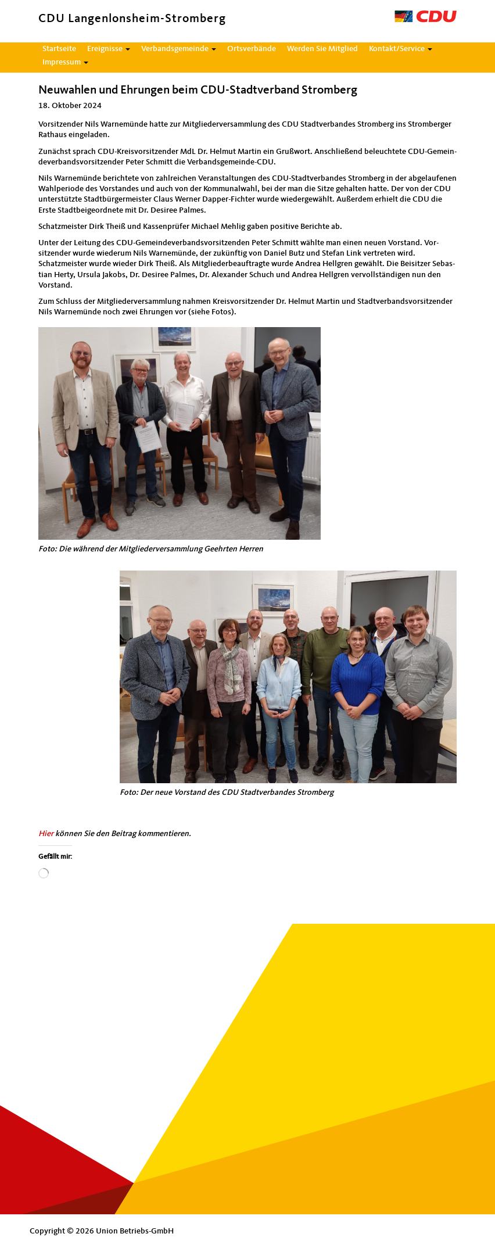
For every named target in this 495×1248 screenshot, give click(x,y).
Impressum (65, 62)
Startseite (59, 49)
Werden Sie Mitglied (322, 49)
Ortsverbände (251, 49)
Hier (45, 834)
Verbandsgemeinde (178, 49)
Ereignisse (108, 49)
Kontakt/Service (400, 49)
